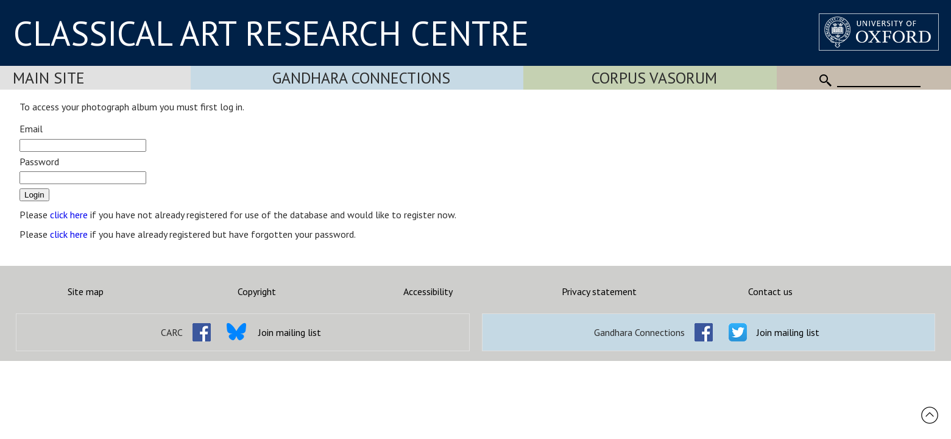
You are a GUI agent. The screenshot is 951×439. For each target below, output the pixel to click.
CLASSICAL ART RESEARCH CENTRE (271, 33)
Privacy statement (599, 291)
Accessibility (428, 291)
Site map (86, 291)
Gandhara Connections (361, 78)
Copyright (257, 291)
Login (34, 194)
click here (69, 215)
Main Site (49, 78)
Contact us (770, 291)
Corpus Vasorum (654, 78)
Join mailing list (289, 332)
